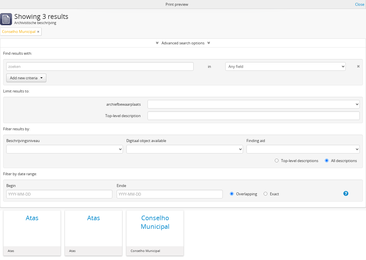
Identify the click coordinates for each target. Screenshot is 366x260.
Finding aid (255, 140)
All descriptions (341, 160)
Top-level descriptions (296, 160)
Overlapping (243, 193)
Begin (11, 185)
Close (359, 4)
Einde (121, 185)
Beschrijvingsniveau (23, 140)
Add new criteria (26, 77)
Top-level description (123, 115)
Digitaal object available (146, 140)
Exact (271, 193)
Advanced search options (183, 43)
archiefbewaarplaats (123, 104)
